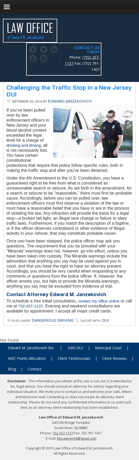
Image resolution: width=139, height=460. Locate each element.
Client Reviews (114, 358)
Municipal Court (108, 347)
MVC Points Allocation (27, 358)
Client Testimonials (74, 358)
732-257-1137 (30, 306)
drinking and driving (23, 145)
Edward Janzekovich (70, 101)
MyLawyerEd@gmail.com (76, 438)
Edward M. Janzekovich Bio (31, 347)
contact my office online (98, 301)
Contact (34, 368)
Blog (12, 368)
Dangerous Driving (53, 320)
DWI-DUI (75, 347)
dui (105, 320)
